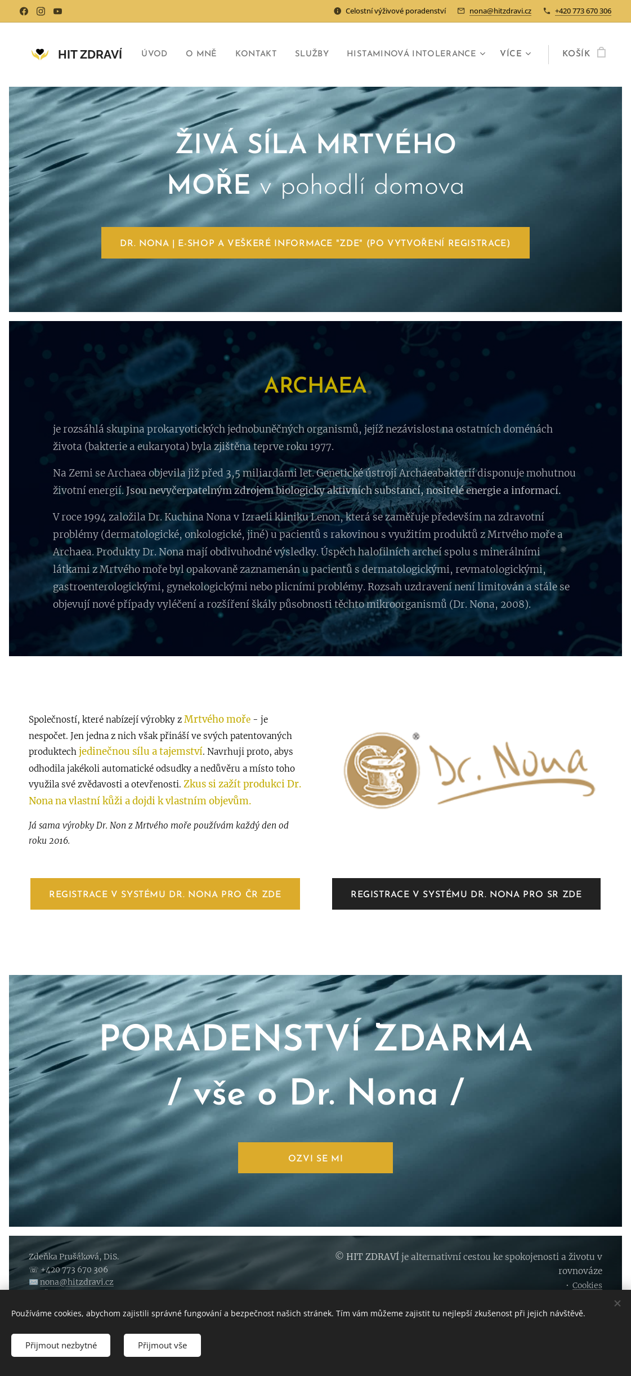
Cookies (587, 1285)
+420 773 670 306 (583, 11)
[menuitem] (294, 55)
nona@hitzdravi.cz (500, 11)
